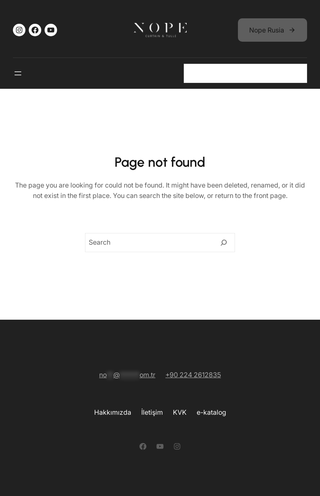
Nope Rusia (266, 30)
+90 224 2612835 (193, 375)
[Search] (224, 242)
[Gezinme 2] (18, 73)
